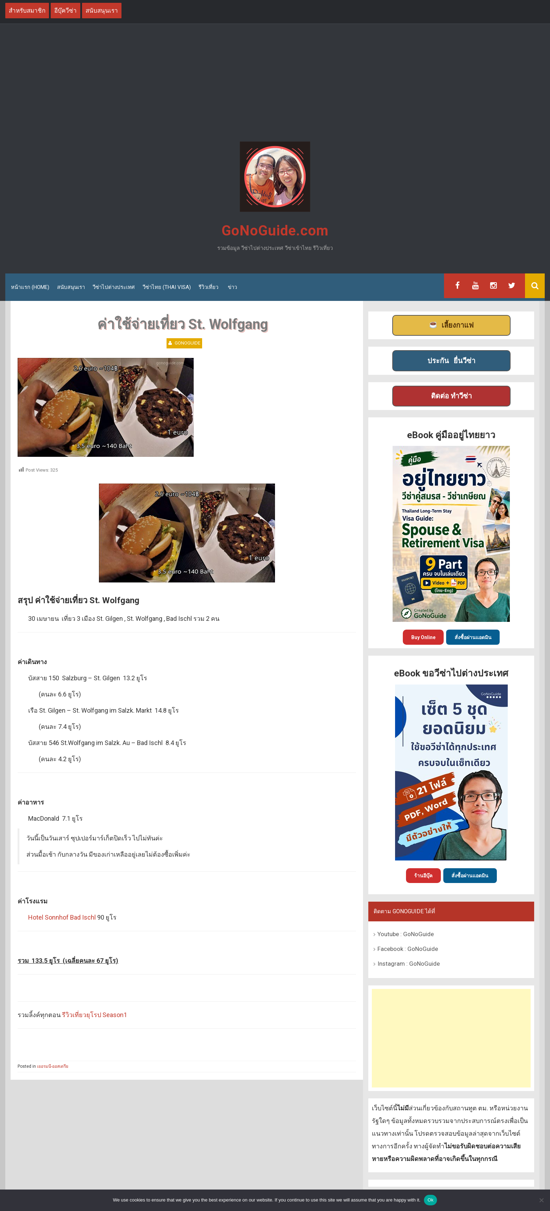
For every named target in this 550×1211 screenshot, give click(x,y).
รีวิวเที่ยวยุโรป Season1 (94, 1014)
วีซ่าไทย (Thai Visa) (167, 287)
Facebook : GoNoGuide (407, 948)
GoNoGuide (187, 343)
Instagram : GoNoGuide (408, 963)
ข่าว (232, 287)
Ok (430, 1200)
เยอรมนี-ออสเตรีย (52, 1066)
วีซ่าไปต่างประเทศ (114, 287)
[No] (541, 1200)
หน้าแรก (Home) (30, 287)
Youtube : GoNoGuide (405, 934)
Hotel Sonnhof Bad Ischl (62, 917)
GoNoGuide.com (275, 230)
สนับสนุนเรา (71, 287)
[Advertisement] (275, 83)
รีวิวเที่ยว (208, 287)
